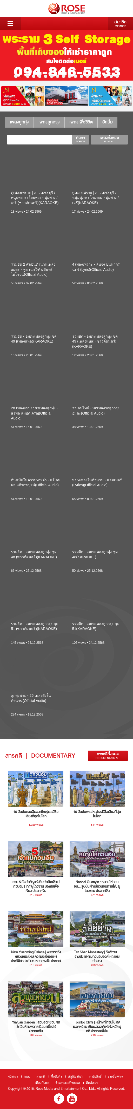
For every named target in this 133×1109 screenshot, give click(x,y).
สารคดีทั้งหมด (108, 755)
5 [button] (39, 76)
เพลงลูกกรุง (49, 122)
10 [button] (69, 76)
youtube (72, 1098)
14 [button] (93, 76)
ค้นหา (80, 139)
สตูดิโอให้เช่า (75, 1076)
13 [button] (87, 76)
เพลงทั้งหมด (109, 139)
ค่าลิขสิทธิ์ (95, 1076)
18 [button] (117, 76)
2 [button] (21, 76)
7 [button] (51, 76)
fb (59, 1098)
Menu (10, 23)
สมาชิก (120, 23)
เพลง (27, 1076)
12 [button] (81, 76)
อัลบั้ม (107, 122)
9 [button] (63, 76)
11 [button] (75, 76)
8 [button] (57, 76)
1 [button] (15, 76)
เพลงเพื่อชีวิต (81, 122)
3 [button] (27, 76)
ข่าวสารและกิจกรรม (67, 1082)
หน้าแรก (13, 1076)
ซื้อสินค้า (56, 1076)
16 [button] (105, 76)
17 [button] (111, 76)
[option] (66, 55)
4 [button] (33, 76)
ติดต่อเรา (92, 1082)
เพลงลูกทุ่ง (19, 122)
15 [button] (99, 76)
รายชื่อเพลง (115, 1076)
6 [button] (45, 76)
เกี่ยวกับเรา (42, 1082)
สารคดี (40, 1076)
